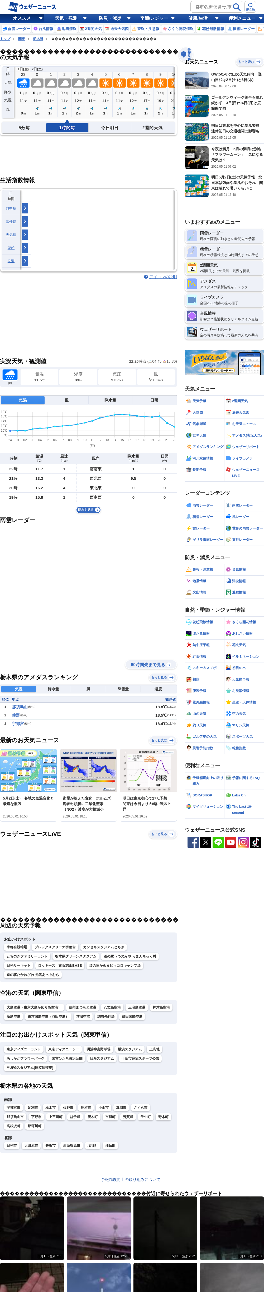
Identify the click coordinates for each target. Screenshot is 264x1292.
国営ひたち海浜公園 (67, 1058)
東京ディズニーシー (63, 1049)
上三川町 (56, 1117)
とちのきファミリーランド (27, 956)
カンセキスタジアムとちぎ (103, 947)
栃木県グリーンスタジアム (75, 956)
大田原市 (31, 1146)
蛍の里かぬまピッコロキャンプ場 (115, 965)
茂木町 (93, 1117)
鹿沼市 (86, 1108)
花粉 (11, 248)
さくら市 (140, 1108)
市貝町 (110, 1117)
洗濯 (11, 261)
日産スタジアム (102, 1058)
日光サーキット (19, 965)
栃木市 (50, 1108)
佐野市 (68, 1108)
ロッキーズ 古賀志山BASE (60, 965)
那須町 (110, 1146)
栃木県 (38, 39)
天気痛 (11, 234)
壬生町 (146, 1117)
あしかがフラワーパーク (25, 1058)
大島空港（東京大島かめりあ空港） (34, 1007)
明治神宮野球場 (99, 1049)
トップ (5, 39)
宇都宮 (18, 724)
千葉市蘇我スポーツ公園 (140, 1058)
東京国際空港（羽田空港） (48, 1017)
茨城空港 (83, 1017)
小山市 (103, 1108)
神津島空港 (161, 1007)
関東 (21, 39)
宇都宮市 (13, 1108)
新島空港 (13, 1017)
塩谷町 (93, 1146)
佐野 (16, 715)
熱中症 (11, 208)
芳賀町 (128, 1117)
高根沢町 (13, 1126)
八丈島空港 (112, 1007)
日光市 (12, 1146)
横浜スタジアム (130, 1049)
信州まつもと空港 (82, 1007)
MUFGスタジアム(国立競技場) (30, 1068)
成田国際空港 (132, 1017)
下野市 (36, 1117)
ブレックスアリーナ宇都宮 (55, 947)
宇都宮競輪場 (17, 947)
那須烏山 (20, 707)
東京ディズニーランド (24, 1049)
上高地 (154, 1049)
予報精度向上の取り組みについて (130, 1179)
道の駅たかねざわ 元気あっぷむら (33, 975)
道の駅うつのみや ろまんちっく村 (130, 956)
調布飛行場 (105, 1017)
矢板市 (50, 1146)
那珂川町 (34, 1126)
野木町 (163, 1117)
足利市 (33, 1108)
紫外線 (11, 221)
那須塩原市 (71, 1146)
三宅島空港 (136, 1007)
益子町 (75, 1117)
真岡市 (121, 1108)
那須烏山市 (15, 1117)
